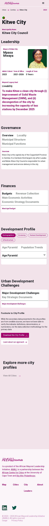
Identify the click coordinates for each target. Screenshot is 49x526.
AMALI (14, 469)
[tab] (8, 135)
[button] (32, 3)
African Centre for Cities (13, 472)
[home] (11, 3)
